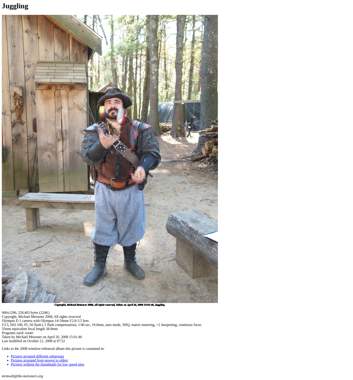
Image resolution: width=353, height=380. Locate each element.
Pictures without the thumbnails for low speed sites (47, 364)
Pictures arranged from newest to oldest (39, 360)
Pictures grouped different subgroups (37, 356)
